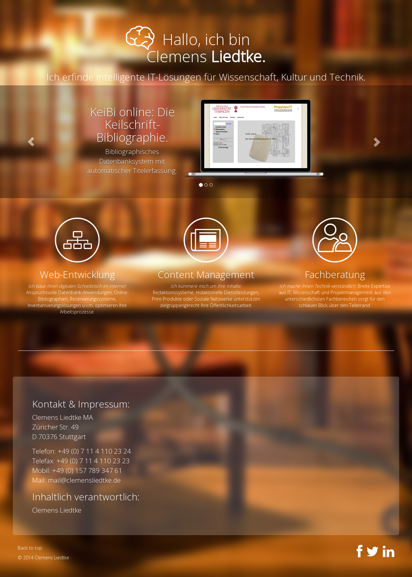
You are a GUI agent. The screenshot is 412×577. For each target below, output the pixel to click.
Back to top (30, 548)
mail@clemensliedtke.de (84, 480)
